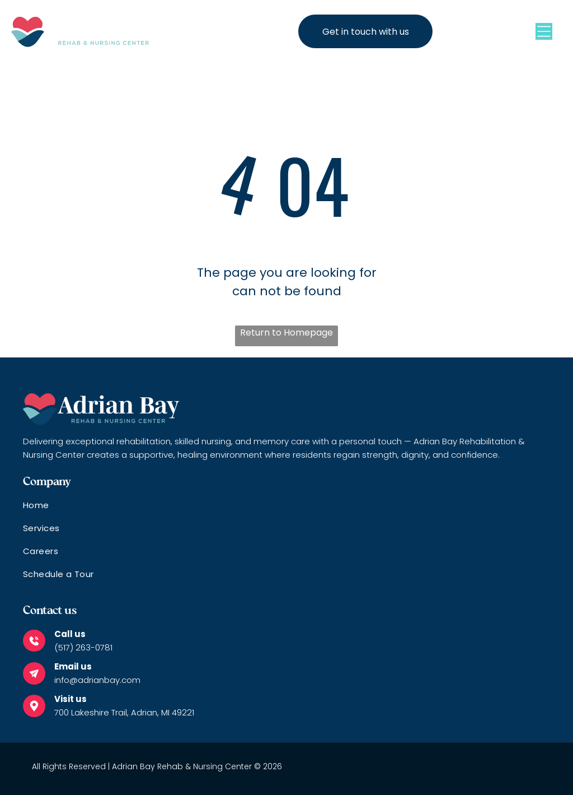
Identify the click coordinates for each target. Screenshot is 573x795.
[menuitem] (286, 510)
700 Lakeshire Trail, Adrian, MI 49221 (124, 712)
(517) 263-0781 (83, 647)
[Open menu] (544, 31)
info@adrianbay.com (97, 680)
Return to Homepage (286, 332)
